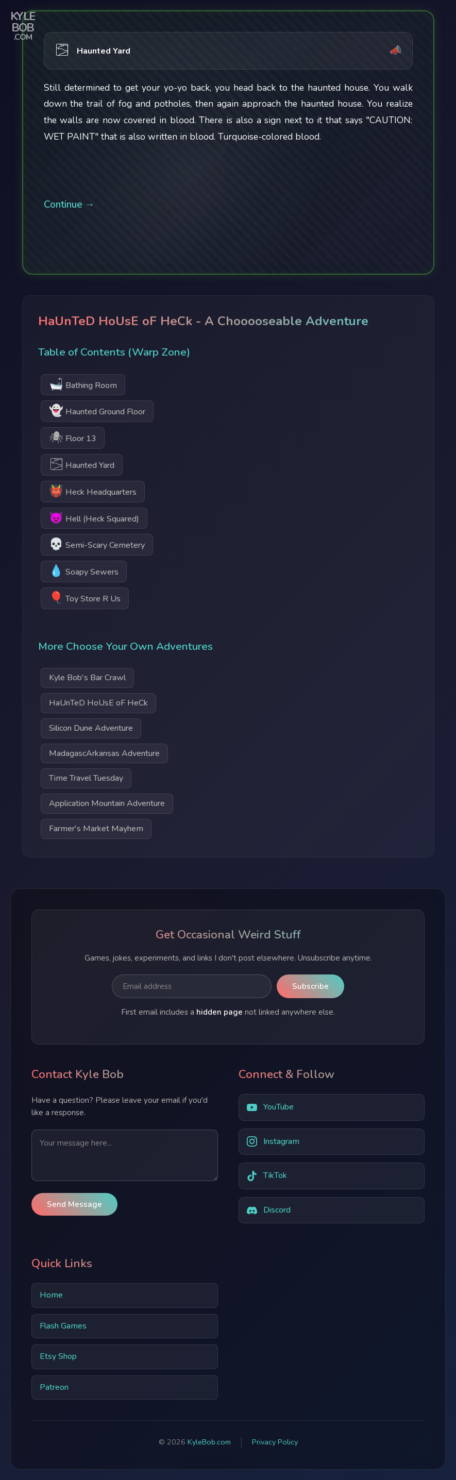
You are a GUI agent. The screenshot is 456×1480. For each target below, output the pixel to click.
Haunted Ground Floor (97, 410)
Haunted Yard (81, 464)
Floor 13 (72, 437)
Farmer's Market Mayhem (96, 828)
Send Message (74, 1204)
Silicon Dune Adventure (91, 728)
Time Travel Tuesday (86, 778)
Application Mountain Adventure (107, 803)
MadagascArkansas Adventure (104, 753)
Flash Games (63, 1326)
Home (51, 1295)
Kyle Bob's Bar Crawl (87, 677)
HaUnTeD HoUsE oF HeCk (98, 703)
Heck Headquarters (93, 491)
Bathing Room (83, 384)
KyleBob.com (209, 1442)
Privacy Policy (275, 1442)
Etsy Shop (58, 1356)
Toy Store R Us (85, 598)
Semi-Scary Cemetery (97, 544)
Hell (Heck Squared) (94, 518)
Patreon (54, 1387)
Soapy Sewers (84, 571)
